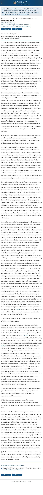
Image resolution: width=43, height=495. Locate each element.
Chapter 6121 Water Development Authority (15, 26)
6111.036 (25, 335)
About (29, 481)
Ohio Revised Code (7, 23)
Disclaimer (16, 481)
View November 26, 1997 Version (12, 470)
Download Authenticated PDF (11, 38)
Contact (23, 481)
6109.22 (3, 346)
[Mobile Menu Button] (1, 3)
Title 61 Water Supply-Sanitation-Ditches (15, 25)
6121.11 (18, 309)
